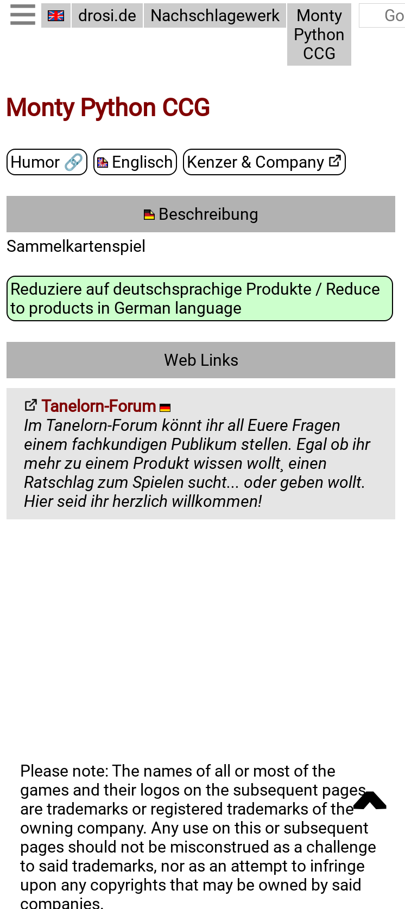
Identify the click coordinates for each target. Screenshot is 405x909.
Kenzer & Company (264, 161)
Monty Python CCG (319, 34)
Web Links (201, 360)
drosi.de (107, 15)
